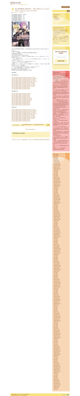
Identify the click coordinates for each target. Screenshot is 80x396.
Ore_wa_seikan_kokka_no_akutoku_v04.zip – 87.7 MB (23, 83)
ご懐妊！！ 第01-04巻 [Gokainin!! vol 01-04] (60, 121)
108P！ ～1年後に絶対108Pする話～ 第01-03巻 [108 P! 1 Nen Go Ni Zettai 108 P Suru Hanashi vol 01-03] (60, 142)
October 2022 (56, 217)
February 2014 (57, 363)
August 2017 (56, 304)
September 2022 (57, 219)
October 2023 (56, 201)
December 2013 (57, 366)
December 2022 (57, 215)
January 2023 (56, 213)
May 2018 (56, 292)
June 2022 (56, 223)
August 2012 (56, 387)
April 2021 (56, 243)
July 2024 (56, 188)
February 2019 (57, 279)
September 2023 (57, 202)
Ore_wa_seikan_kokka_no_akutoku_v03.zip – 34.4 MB (23, 82)
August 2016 (56, 321)
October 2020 (56, 251)
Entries (12, 395)
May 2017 (56, 309)
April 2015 (56, 344)
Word (26, 394)
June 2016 (56, 324)
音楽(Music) (56, 17)
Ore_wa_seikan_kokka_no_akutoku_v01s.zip (21, 97)
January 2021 (56, 247)
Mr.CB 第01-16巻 (57, 135)
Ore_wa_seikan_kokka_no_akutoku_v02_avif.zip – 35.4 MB (24, 81)
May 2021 (56, 241)
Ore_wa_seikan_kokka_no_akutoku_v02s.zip (21, 93)
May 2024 (56, 191)
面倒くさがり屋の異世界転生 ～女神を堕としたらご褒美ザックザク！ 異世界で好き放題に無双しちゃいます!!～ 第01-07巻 (60, 114)
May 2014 (56, 359)
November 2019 (57, 267)
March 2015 (56, 345)
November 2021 (57, 233)
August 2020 (56, 254)
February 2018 (57, 296)
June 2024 (56, 189)
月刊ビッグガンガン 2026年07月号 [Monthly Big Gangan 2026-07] (60, 110)
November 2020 (57, 250)
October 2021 (56, 234)
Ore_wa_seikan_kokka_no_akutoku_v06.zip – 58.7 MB (23, 86)
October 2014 (56, 352)
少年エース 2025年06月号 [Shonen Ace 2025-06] (39, 139)
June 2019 (56, 274)
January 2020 (56, 264)
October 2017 (56, 302)
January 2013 (56, 382)
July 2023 (56, 205)
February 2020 (57, 262)
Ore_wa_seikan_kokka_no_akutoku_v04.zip (21, 94)
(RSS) (15, 395)
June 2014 (56, 358)
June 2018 (56, 290)
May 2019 (56, 275)
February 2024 (57, 195)
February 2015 (57, 347)
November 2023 (57, 199)
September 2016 (57, 320)
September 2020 (57, 252)
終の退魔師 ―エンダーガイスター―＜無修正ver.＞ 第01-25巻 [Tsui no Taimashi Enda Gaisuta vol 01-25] (61, 81)
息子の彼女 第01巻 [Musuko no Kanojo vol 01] (60, 108)
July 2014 (56, 356)
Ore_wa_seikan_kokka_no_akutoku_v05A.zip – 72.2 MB (23, 84)
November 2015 (57, 334)
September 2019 (57, 269)
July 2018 (56, 289)
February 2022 (57, 229)
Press (28, 394)
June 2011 (56, 389)
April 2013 (56, 378)
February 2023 (57, 212)
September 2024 (57, 185)
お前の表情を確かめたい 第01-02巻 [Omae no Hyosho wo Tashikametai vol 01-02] (61, 133)
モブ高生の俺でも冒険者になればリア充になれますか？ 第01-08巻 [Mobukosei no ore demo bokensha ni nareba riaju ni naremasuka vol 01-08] (61, 92)
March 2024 (56, 193)
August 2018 (56, 288)
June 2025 (56, 172)
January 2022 (56, 230)
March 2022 (56, 227)
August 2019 (56, 271)
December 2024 (57, 181)
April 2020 (56, 260)
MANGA (21, 12)
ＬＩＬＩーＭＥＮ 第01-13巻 (60, 126)
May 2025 (56, 174)
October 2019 (56, 268)
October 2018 (56, 285)
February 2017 (57, 313)
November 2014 (57, 351)
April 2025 (56, 175)
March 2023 (56, 210)
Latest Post (65, 6)
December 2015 (57, 333)
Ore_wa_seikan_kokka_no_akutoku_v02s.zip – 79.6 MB (23, 79)
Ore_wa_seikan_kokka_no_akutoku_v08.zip (21, 88)
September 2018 (57, 286)
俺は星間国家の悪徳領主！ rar (28, 124)
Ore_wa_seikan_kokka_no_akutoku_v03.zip (21, 96)
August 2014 (56, 355)
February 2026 (57, 161)
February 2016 (57, 330)
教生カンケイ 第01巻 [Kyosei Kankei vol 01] (59, 118)
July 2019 (56, 272)
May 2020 (56, 258)
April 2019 (56, 276)
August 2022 (56, 220)
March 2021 (56, 244)
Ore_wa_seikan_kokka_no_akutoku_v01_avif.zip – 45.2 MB (24, 78)
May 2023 (56, 208)
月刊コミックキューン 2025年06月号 (20, 139)
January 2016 (56, 331)
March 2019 (56, 278)
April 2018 (56, 293)
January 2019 (56, 281)
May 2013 (56, 376)
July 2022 (56, 222)
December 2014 (57, 349)
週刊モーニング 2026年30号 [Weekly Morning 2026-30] (59, 149)
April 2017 (56, 310)
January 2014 (56, 365)
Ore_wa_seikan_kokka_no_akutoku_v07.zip (21, 87)
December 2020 (57, 248)
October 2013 (56, 369)
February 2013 (57, 380)
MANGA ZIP (13, 394)
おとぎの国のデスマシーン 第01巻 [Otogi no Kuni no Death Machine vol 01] (60, 138)
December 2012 (57, 383)
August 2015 (56, 338)
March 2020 (56, 261)
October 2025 (56, 167)
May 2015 (56, 342)
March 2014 (56, 362)
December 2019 (57, 265)
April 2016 (56, 327)
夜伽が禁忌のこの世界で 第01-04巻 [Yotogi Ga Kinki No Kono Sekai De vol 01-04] (61, 124)
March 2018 (56, 295)
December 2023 (57, 198)
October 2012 (56, 386)
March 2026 (56, 160)
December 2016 (57, 316)
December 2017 (57, 299)
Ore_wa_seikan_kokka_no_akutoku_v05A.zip (21, 101)
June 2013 (56, 375)
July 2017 (56, 306)
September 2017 (57, 303)
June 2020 (56, 257)
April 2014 (56, 361)
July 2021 (56, 238)
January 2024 (56, 196)
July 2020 (56, 255)
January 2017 (56, 314)
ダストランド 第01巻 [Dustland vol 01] (60, 146)
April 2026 (56, 158)
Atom (17, 395)
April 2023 (56, 209)
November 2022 (57, 216)
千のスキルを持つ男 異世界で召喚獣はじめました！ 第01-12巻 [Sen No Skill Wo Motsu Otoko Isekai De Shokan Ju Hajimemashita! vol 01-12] (60, 86)
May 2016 (56, 326)
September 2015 (57, 337)
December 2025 (57, 164)
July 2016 (56, 323)
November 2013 (57, 368)
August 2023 (56, 203)
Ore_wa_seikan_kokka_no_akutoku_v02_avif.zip (22, 98)
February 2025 (57, 178)
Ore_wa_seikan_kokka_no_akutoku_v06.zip (21, 102)
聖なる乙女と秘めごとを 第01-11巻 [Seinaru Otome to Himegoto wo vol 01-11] (61, 97)
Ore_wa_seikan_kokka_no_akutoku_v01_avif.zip (22, 99)
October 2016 (56, 319)
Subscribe (61, 61)
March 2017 (56, 311)
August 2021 (56, 237)
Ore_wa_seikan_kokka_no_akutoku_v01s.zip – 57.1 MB (23, 77)
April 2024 (56, 192)
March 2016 (56, 328)
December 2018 (57, 282)
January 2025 (56, 179)
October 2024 (56, 184)
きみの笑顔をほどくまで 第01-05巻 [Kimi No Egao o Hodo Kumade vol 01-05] (61, 129)
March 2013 (56, 379)
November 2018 (57, 283)
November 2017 (57, 300)
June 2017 (56, 307)
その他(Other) (56, 19)
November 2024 (57, 182)
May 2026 (56, 157)
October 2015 (56, 335)
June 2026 (56, 156)
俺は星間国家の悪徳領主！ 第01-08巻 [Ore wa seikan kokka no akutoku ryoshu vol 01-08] (32, 10)
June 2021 (56, 240)
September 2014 (57, 354)
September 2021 (57, 236)
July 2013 (56, 373)
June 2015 (56, 341)
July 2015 (56, 340)
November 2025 (57, 165)
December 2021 (57, 231)
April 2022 (56, 226)
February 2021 (57, 245)
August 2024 (56, 186)
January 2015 (56, 348)
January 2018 (56, 297)
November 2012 (57, 385)
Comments (22, 395)
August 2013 (56, 372)
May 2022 (56, 224)
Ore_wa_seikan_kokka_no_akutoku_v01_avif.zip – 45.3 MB (24, 110)
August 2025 (56, 170)
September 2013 (57, 370)
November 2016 (57, 317)
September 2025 (57, 168)
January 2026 (56, 163)
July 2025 (56, 171)
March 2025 (56, 177)
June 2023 (56, 206)
